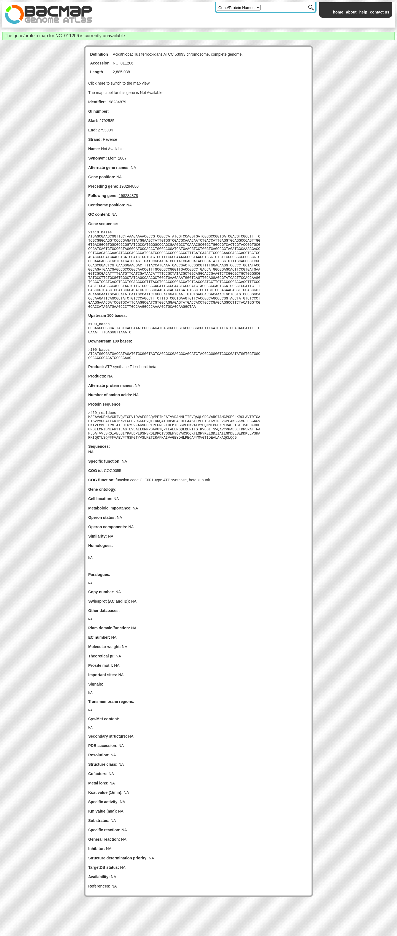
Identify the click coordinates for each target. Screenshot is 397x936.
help (363, 12)
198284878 (128, 195)
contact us (379, 12)
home (338, 12)
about (351, 12)
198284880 (129, 186)
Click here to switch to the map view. (119, 83)
